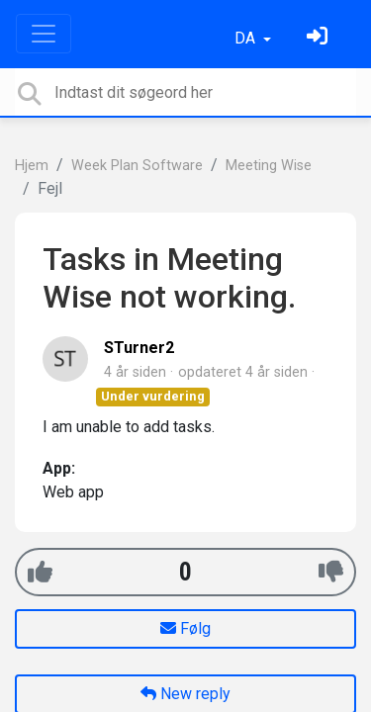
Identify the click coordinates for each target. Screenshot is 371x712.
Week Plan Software (137, 165)
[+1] (40, 572)
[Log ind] (319, 38)
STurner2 (139, 347)
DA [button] (246, 38)
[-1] (331, 572)
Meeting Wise (269, 165)
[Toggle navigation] (43, 33)
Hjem (31, 165)
